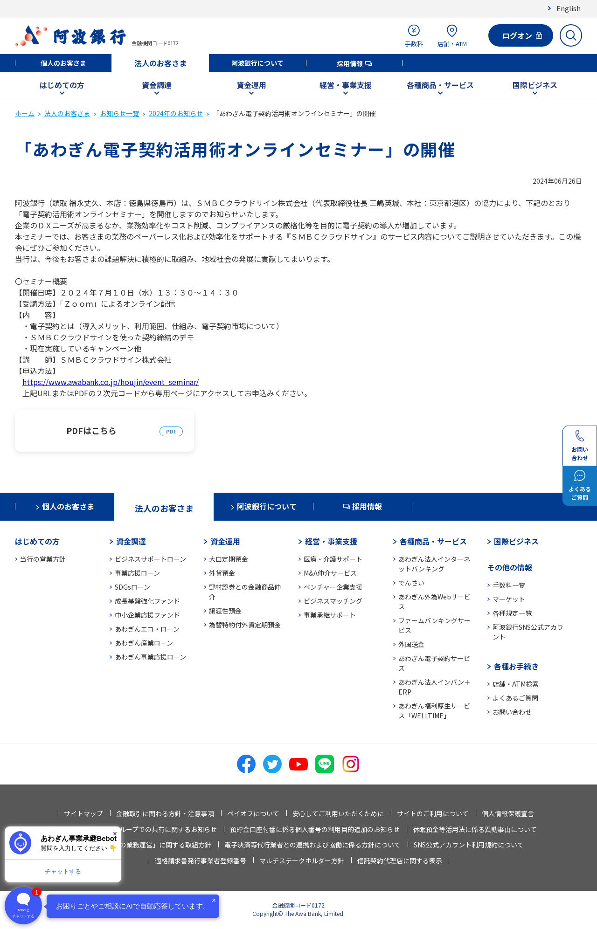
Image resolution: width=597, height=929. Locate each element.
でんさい (411, 582)
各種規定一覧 (512, 613)
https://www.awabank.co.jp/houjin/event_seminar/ (110, 381)
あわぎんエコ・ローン (147, 628)
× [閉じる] (115, 834)
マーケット (509, 599)
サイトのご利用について (433, 813)
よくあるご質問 (515, 697)
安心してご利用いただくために (338, 813)
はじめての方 (62, 84)
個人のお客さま (63, 63)
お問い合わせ (512, 711)
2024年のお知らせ (176, 113)
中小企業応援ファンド (147, 614)
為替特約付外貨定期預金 (245, 624)
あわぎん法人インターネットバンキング (434, 563)
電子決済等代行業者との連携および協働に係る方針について (312, 844)
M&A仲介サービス (330, 573)
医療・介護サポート (333, 559)
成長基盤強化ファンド (147, 601)
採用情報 (350, 63)
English (568, 8)
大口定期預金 (228, 559)
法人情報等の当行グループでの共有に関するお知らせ (139, 829)
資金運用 (251, 84)
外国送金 (411, 644)
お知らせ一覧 (119, 113)
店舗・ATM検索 (516, 683)
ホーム (25, 113)
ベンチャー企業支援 (333, 587)
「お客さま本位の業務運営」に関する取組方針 (142, 844)
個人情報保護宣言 (508, 813)
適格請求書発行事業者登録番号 (200, 860)
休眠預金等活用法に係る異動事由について (475, 829)
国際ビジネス (535, 84)
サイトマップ (83, 813)
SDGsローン (132, 587)
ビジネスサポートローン (150, 559)
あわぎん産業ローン (144, 642)
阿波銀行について (257, 63)
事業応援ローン (137, 573)
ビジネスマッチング (333, 601)
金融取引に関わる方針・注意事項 (165, 813)
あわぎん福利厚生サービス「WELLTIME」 (434, 710)
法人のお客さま (160, 63)
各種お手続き (516, 666)
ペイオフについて (253, 813)
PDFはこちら (91, 430)
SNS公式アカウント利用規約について (469, 844)
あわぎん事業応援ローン (150, 656)
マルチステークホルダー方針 (301, 860)
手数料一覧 (509, 585)
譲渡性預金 (225, 610)
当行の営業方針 (43, 559)
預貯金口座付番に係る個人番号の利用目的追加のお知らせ (315, 829)
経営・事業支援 (345, 84)
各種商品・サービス (440, 84)
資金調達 (157, 84)
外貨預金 (222, 573)
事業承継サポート (330, 614)
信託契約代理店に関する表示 (399, 860)
